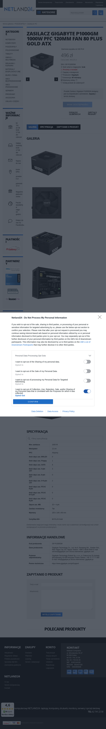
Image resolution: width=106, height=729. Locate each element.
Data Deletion (37, 411)
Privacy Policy (69, 411)
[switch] (87, 362)
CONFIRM (33, 402)
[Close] (100, 318)
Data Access (52, 411)
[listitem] (53, 355)
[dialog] (53, 364)
